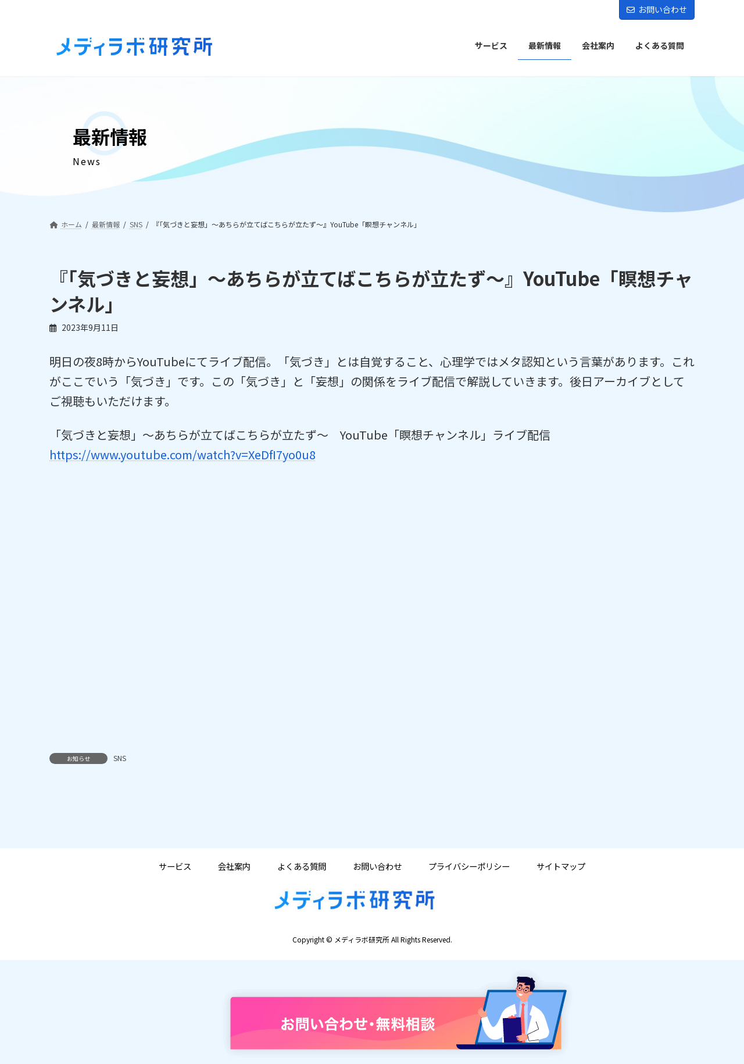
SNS (119, 758)
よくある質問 (301, 866)
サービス (175, 866)
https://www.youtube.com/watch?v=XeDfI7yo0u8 (182, 454)
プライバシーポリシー (469, 866)
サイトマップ (560, 866)
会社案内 (234, 866)
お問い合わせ (657, 9)
